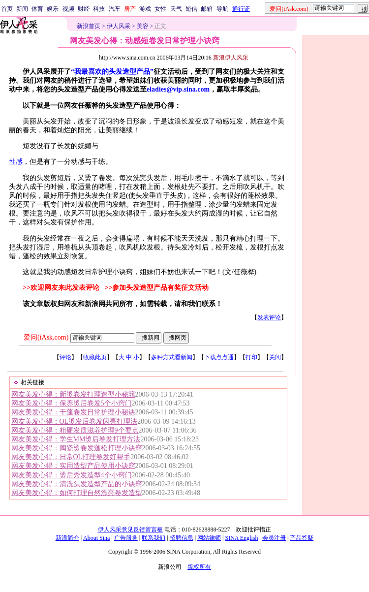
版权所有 (199, 566)
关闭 (275, 357)
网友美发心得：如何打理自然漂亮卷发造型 (76, 493)
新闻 (22, 8)
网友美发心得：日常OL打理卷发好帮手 (71, 457)
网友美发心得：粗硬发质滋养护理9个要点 (75, 430)
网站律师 (209, 537)
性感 (16, 161)
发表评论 (269, 317)
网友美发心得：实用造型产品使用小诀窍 (73, 465)
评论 (65, 357)
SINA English (241, 537)
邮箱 (207, 8)
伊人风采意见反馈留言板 (130, 529)
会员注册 (274, 537)
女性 (160, 8)
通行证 (241, 8)
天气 (176, 8)
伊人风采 (118, 26)
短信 (191, 8)
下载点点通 (219, 357)
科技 (99, 8)
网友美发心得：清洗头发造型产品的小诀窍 (76, 484)
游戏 (145, 8)
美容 (143, 26)
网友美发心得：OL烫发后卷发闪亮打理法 (74, 421)
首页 (7, 8)
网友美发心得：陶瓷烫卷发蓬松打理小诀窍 (76, 448)
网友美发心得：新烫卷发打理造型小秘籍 (73, 394)
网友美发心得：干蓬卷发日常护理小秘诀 (73, 412)
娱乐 (53, 8)
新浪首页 (88, 26)
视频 (68, 8)
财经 (84, 8)
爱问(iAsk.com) (46, 337)
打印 (251, 357)
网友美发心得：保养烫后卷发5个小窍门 (71, 403)
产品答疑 (301, 537)
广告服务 (126, 537)
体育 (37, 8)
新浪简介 (67, 537)
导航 (222, 8)
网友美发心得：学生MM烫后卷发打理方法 (76, 439)
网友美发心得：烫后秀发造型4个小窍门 (71, 475)
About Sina (96, 537)
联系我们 (153, 537)
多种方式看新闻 (171, 357)
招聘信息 (181, 537)
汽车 (115, 8)
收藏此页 (95, 357)
